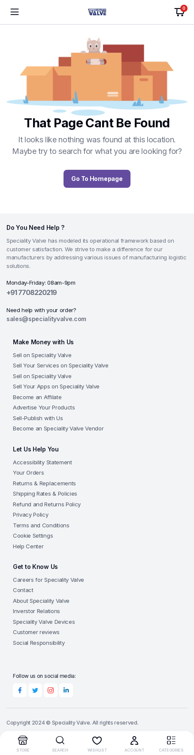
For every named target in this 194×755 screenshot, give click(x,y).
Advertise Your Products (44, 407)
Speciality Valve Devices (44, 621)
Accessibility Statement (42, 462)
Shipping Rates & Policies (45, 493)
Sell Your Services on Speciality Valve (61, 365)
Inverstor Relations (36, 611)
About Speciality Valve (41, 600)
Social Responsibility (38, 642)
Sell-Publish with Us (38, 418)
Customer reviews (36, 632)
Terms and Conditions (41, 525)
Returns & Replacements (44, 483)
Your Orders (28, 472)
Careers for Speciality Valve (48, 579)
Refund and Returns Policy (47, 504)
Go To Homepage (96, 178)
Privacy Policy (30, 514)
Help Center (28, 546)
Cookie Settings (33, 535)
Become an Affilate (37, 397)
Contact (23, 590)
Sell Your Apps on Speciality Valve (56, 386)
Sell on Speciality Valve (42, 355)
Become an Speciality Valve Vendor (58, 428)
